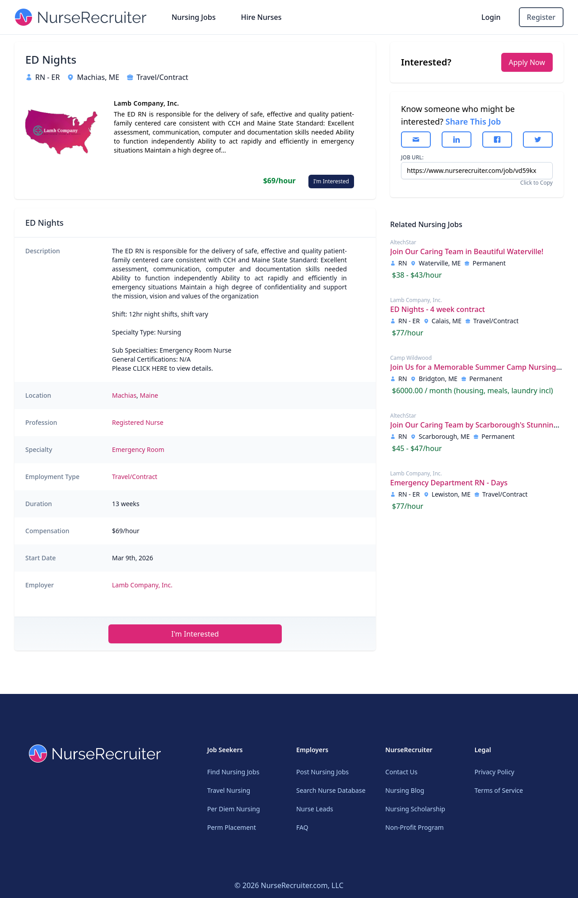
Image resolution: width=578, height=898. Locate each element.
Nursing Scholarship (415, 809)
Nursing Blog (404, 790)
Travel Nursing (228, 790)
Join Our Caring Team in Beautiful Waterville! (466, 251)
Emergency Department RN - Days (449, 483)
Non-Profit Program (414, 827)
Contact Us (401, 772)
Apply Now (527, 62)
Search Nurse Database (330, 790)
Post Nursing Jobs (322, 772)
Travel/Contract (134, 476)
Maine (149, 395)
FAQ (302, 827)
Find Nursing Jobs (233, 772)
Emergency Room (138, 449)
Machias (124, 395)
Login (491, 17)
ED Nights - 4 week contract (437, 309)
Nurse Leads (314, 809)
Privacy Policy (494, 772)
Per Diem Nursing (233, 809)
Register (541, 17)
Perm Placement (231, 827)
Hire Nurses (261, 17)
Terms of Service (499, 790)
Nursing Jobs (194, 17)
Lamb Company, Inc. (142, 585)
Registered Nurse (137, 422)
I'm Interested (331, 181)
